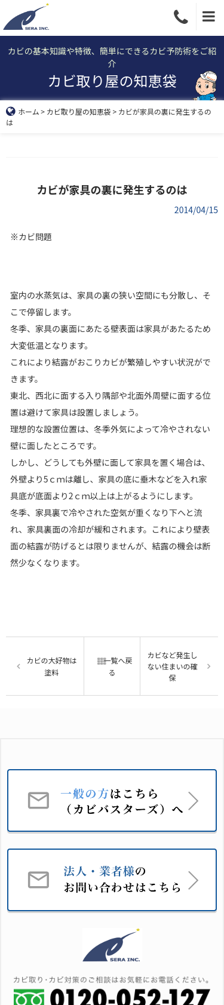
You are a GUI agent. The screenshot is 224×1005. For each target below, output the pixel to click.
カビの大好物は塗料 (51, 666)
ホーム (22, 111)
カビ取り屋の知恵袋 (79, 111)
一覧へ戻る (111, 666)
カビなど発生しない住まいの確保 (173, 666)
